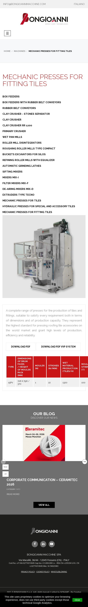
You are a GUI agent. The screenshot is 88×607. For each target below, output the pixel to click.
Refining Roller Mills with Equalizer (28, 160)
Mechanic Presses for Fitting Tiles (27, 212)
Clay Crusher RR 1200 (17, 125)
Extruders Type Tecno (18, 194)
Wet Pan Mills (12, 137)
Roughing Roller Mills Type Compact (28, 148)
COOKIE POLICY (42, 571)
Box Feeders (11, 96)
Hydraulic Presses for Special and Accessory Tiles (38, 206)
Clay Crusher (11, 119)
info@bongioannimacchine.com (24, 4)
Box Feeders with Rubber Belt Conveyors (31, 102)
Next (84, 461)
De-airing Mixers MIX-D (17, 189)
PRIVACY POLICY (28, 571)
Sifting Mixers (12, 171)
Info (18, 489)
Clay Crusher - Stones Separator (26, 113)
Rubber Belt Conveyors (19, 108)
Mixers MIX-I (10, 177)
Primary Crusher (14, 131)
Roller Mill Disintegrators (22, 142)
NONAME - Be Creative (70, 592)
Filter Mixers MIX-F (15, 183)
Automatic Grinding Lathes (21, 165)
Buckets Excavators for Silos (24, 154)
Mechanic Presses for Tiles (21, 200)
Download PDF (20, 346)
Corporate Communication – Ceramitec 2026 (42, 482)
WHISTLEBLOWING (59, 571)
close (77, 600)
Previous (3, 461)
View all (44, 505)
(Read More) (13, 494)
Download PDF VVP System (58, 346)
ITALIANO (79, 4)
